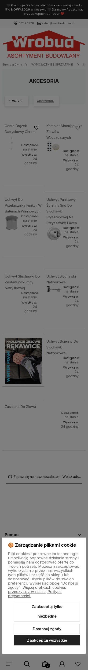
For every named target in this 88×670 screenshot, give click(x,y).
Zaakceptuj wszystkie (47, 640)
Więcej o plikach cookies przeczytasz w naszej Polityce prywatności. (37, 591)
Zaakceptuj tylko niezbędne (47, 611)
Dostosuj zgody (47, 628)
